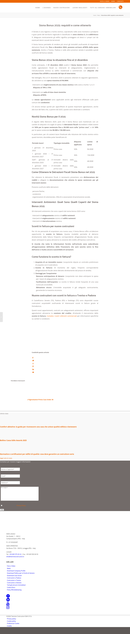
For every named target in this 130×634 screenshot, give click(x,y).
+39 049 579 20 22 (15, 557)
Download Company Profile (16, 573)
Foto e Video (11, 569)
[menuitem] (37, 8)
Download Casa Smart (14, 578)
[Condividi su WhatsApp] (33, 363)
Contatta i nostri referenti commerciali (61, 316)
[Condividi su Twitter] (33, 360)
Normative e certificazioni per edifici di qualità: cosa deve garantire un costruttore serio (37, 454)
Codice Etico (11, 590)
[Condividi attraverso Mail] (33, 372)
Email (3, 472)
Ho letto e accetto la (15, 508)
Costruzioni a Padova (14, 581)
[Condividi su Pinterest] (33, 366)
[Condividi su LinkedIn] (33, 369)
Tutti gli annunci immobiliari (16, 588)
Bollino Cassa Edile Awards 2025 (13, 440)
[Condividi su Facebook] (32, 357)
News (9, 571)
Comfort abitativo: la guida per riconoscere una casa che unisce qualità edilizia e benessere (38, 427)
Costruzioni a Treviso (14, 583)
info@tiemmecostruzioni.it (15, 559)
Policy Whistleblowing (14, 592)
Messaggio (4, 485)
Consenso (4, 505)
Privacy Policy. (21, 508)
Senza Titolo (5, 465)
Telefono (4, 479)
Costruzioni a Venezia (14, 585)
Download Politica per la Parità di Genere (20, 576)
